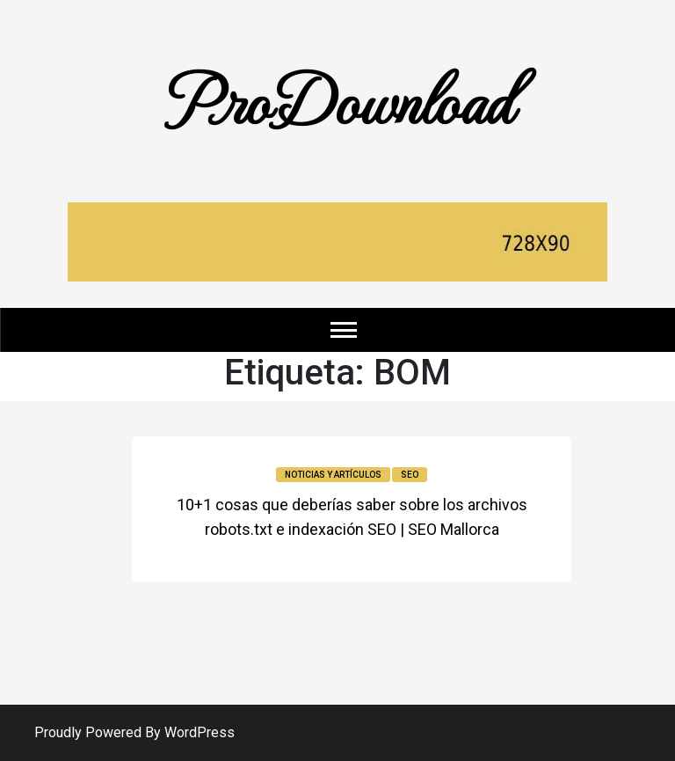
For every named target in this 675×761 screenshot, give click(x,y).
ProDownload (337, 98)
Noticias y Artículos (333, 474)
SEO (409, 474)
